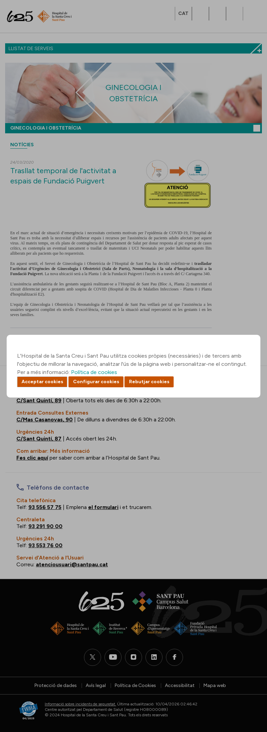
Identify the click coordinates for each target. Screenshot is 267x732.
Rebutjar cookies (149, 382)
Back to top (250, 689)
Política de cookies (94, 372)
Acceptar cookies (42, 382)
